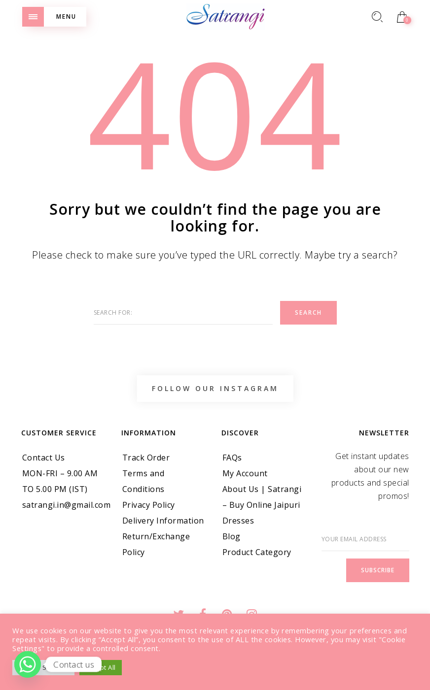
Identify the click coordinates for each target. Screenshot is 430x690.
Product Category (256, 552)
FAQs (232, 457)
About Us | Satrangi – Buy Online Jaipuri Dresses (262, 505)
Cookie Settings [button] (43, 667)
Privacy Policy (148, 504)
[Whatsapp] (27, 664)
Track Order (146, 457)
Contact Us (43, 457)
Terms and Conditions (143, 481)
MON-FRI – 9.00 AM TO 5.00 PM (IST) (60, 481)
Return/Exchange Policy (156, 544)
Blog (231, 536)
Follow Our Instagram (215, 388)
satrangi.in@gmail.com (66, 504)
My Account (245, 473)
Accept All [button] (100, 667)
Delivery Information (163, 520)
